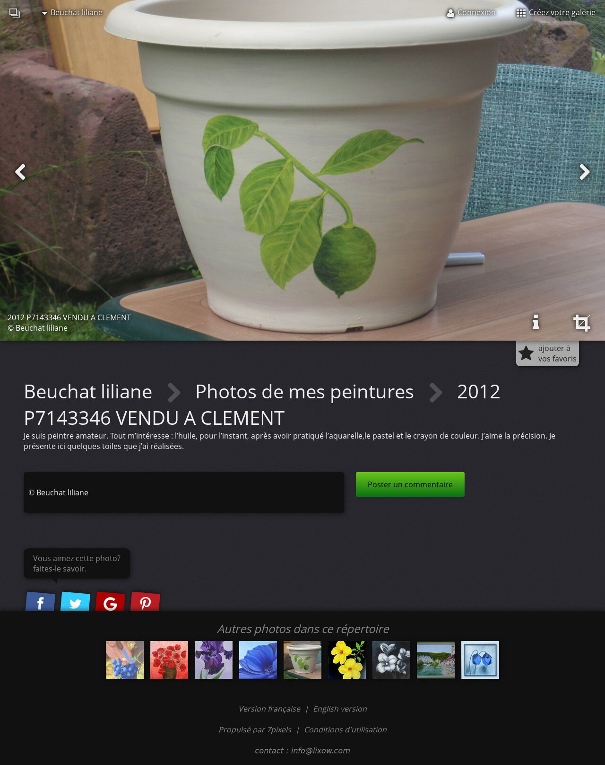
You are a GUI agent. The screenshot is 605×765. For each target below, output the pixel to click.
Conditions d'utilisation (345, 729)
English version (340, 708)
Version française (270, 708)
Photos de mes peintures (307, 391)
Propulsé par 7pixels (254, 729)
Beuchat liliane (72, 12)
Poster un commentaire (410, 484)
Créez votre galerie (556, 12)
